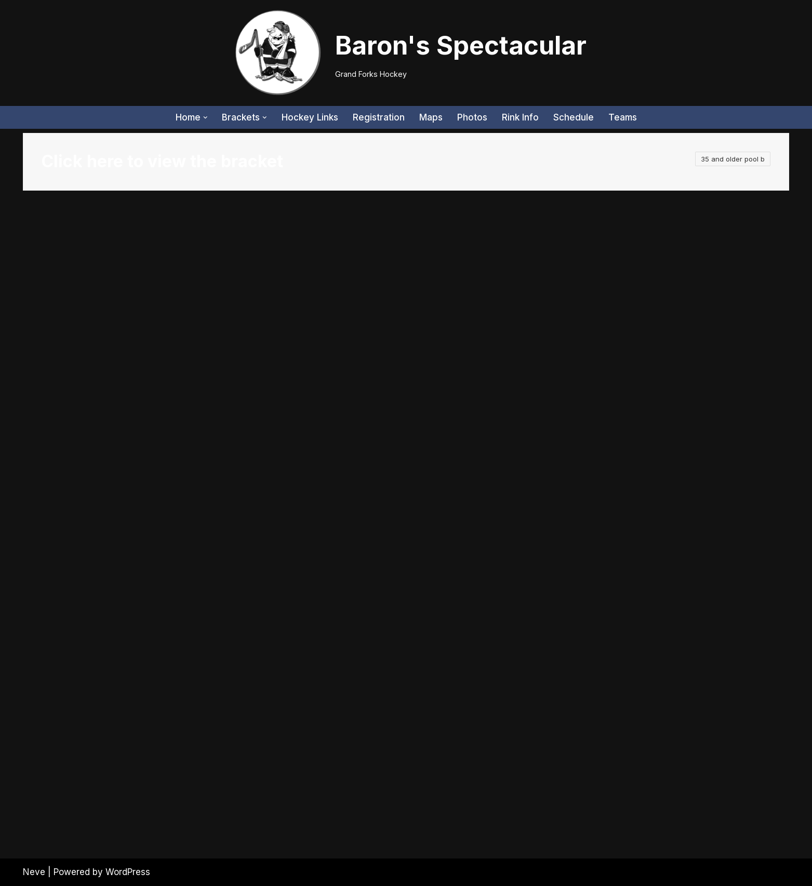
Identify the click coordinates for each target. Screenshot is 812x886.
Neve (34, 872)
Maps (431, 117)
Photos (472, 117)
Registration (379, 117)
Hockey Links (310, 117)
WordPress (127, 872)
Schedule (573, 117)
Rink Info (520, 117)
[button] (205, 117)
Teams (622, 117)
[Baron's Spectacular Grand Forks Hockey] (406, 53)
